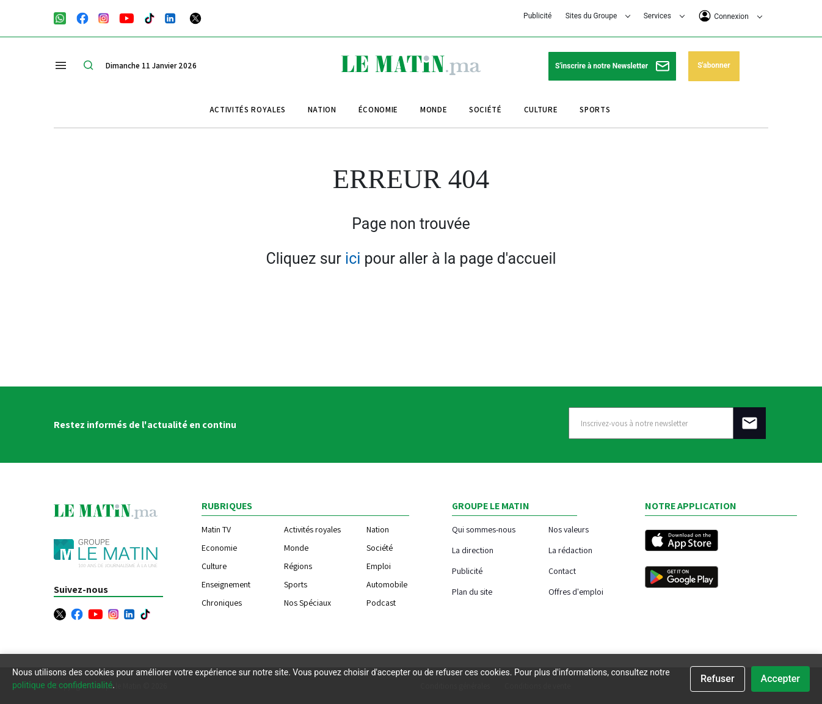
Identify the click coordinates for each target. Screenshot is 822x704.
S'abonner (713, 65)
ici (352, 258)
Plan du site (472, 591)
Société (485, 109)
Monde (433, 109)
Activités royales (247, 109)
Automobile (386, 584)
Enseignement (226, 584)
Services (664, 16)
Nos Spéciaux (307, 602)
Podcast (381, 602)
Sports (595, 109)
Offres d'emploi (575, 591)
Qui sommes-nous (483, 529)
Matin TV (216, 529)
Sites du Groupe (598, 16)
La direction (472, 550)
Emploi (378, 566)
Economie (219, 547)
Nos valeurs (568, 529)
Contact (562, 570)
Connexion (730, 16)
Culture (541, 109)
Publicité (537, 16)
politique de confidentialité (62, 685)
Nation (322, 109)
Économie (378, 109)
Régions (298, 566)
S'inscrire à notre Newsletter (612, 66)
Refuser (717, 678)
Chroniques (222, 602)
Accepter (780, 678)
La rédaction (570, 550)
